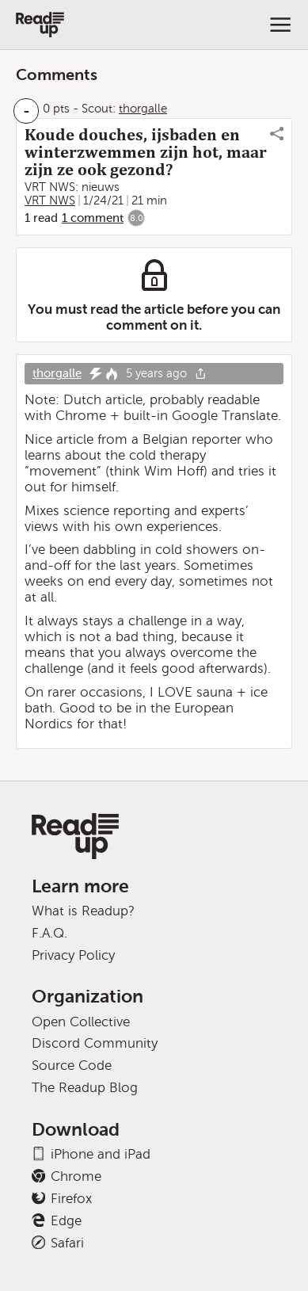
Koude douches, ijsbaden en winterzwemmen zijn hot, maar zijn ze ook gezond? (146, 152)
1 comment (93, 218)
